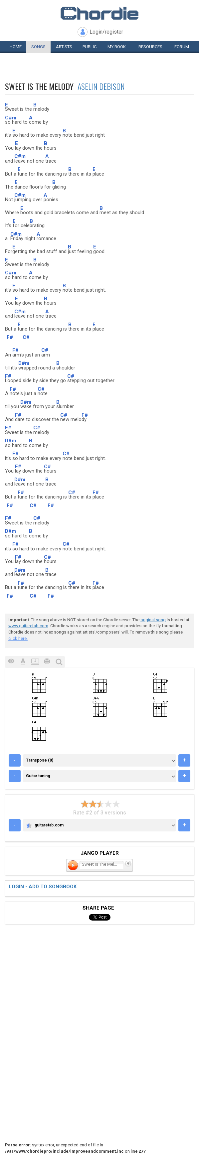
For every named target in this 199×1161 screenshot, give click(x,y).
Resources (150, 46)
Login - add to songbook (43, 887)
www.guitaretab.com (28, 625)
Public (90, 46)
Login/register (106, 32)
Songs (38, 46)
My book (116, 46)
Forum (181, 46)
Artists (64, 46)
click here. (18, 638)
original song (153, 619)
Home (16, 46)
